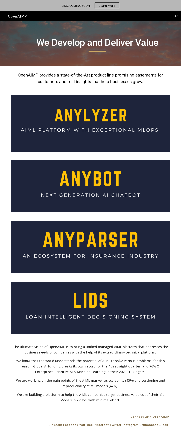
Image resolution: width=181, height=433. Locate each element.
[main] (97, 43)
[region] (90, 5)
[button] (177, 16)
